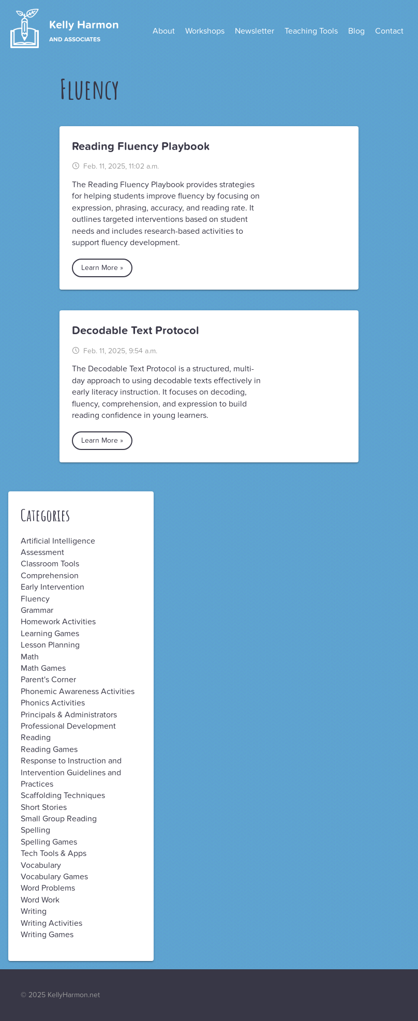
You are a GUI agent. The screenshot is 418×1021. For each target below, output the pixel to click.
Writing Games (47, 934)
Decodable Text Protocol (135, 330)
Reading (36, 737)
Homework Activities (58, 622)
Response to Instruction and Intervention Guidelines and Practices (71, 772)
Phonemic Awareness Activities (78, 691)
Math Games (43, 668)
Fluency (35, 599)
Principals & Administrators (69, 715)
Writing (34, 911)
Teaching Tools (311, 31)
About (164, 31)
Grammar (37, 610)
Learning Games (50, 633)
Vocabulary (41, 865)
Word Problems (48, 888)
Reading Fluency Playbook (141, 146)
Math (30, 657)
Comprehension (50, 575)
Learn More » (102, 267)
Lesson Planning (50, 645)
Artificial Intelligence (58, 541)
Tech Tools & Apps (53, 853)
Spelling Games (49, 842)
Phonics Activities (53, 703)
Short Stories (44, 807)
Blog (356, 31)
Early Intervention (52, 587)
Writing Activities (51, 923)
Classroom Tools (50, 564)
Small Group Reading (59, 819)
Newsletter (254, 31)
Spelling (35, 830)
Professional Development (68, 726)
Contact (389, 31)
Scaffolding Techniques (63, 795)
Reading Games (49, 749)
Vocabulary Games (54, 877)
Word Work (40, 900)
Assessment (42, 552)
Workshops (205, 31)
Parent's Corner (48, 679)
